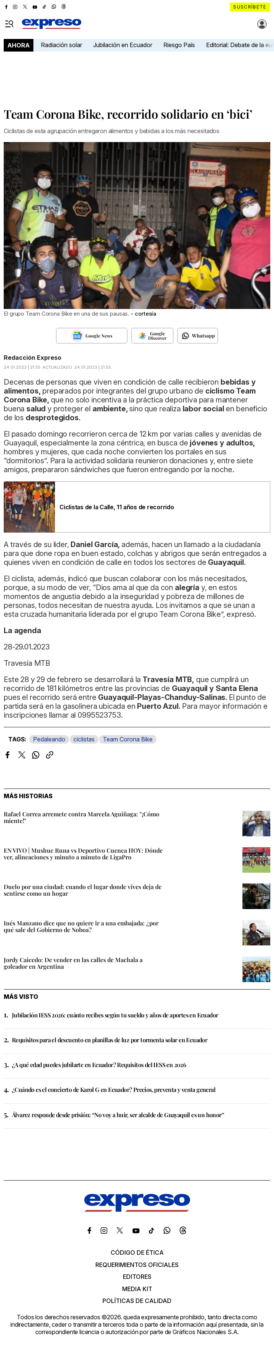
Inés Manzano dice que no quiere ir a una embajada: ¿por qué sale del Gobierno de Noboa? (81, 926)
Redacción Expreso (32, 358)
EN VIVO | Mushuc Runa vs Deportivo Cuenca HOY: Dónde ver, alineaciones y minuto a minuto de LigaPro (83, 853)
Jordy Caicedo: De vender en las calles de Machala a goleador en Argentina (73, 963)
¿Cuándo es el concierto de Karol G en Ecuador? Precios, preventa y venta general (113, 1089)
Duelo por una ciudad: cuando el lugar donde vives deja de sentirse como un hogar (83, 890)
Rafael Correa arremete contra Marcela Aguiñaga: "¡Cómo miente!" (81, 817)
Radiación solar (61, 45)
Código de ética (137, 1252)
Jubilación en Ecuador (122, 45)
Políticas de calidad (137, 1300)
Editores (137, 1276)
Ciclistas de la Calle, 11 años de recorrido (116, 507)
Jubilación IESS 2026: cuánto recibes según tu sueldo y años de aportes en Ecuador (115, 1015)
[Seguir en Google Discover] (152, 335)
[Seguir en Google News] (91, 335)
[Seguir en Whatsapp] (197, 335)
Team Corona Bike (128, 739)
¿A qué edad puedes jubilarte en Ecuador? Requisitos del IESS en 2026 (99, 1065)
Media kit (137, 1289)
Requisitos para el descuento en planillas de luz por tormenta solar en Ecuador (109, 1040)
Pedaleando (49, 739)
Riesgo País (179, 45)
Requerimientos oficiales (137, 1264)
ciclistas (84, 739)
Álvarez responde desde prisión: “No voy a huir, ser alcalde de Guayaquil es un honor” (118, 1115)
